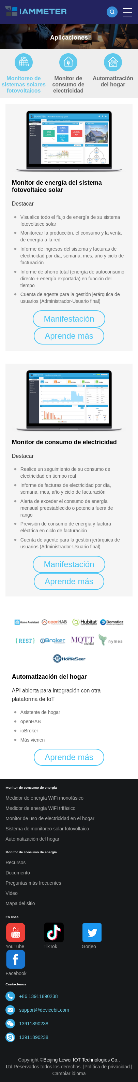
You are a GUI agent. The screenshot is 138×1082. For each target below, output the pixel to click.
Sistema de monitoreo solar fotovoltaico (47, 828)
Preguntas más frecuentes (33, 883)
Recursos (15, 862)
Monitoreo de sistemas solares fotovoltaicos (24, 84)
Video (11, 893)
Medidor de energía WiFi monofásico (44, 798)
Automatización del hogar (113, 81)
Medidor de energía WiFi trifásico (40, 808)
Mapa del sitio (20, 903)
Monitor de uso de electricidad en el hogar (49, 818)
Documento (17, 872)
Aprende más (69, 335)
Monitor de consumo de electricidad (68, 84)
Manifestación (69, 318)
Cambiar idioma (69, 1073)
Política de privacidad (107, 1066)
